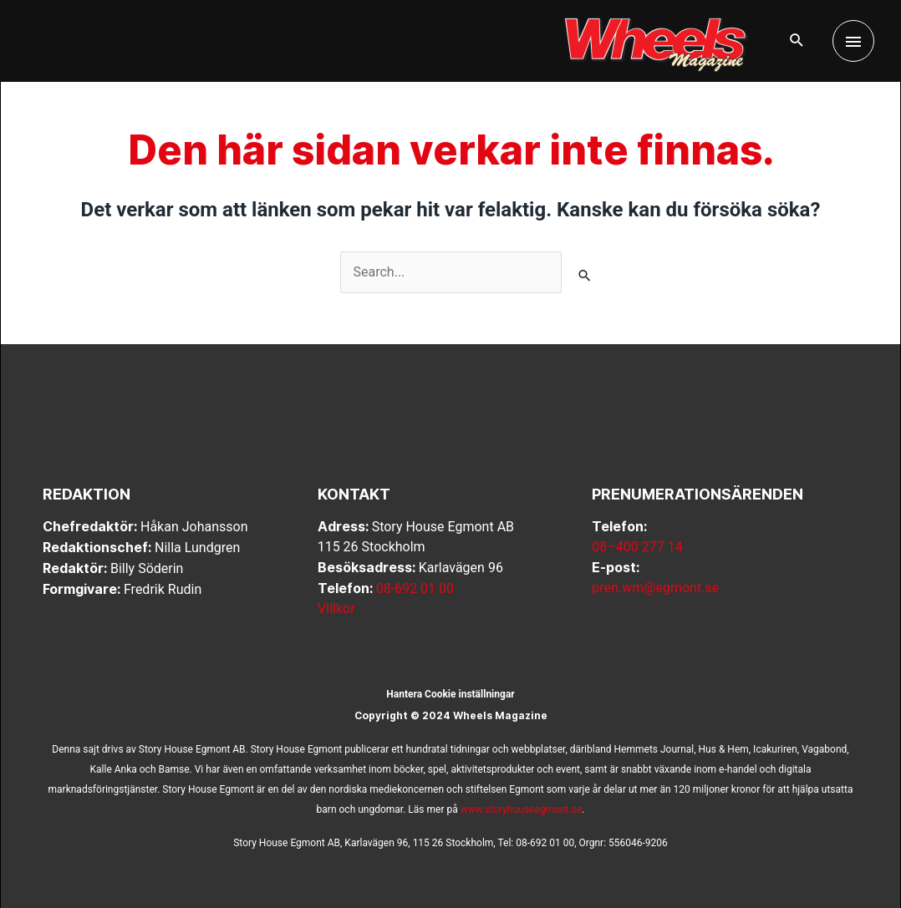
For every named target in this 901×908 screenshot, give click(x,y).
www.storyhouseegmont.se (522, 809)
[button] (797, 42)
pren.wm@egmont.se (655, 588)
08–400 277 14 (637, 547)
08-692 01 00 (415, 588)
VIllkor (336, 608)
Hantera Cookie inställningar (450, 694)
